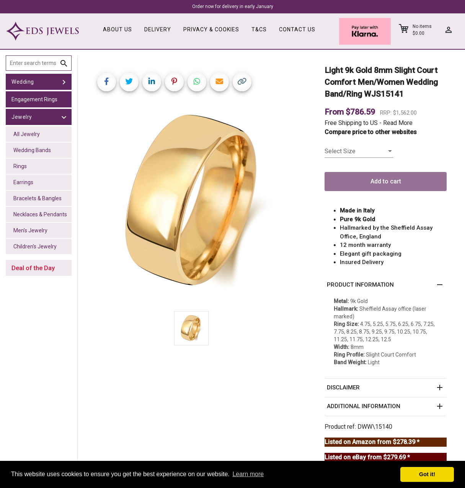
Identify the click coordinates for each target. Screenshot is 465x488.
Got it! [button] (427, 474)
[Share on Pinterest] (174, 82)
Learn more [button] (248, 474)
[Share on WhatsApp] (197, 82)
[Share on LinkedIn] (151, 82)
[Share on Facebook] (106, 82)
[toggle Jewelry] (64, 117)
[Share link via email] (219, 82)
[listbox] (359, 151)
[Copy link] (242, 82)
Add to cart (385, 181)
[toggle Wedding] (64, 81)
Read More (398, 122)
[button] (386, 285)
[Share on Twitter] (129, 82)
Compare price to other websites (371, 132)
